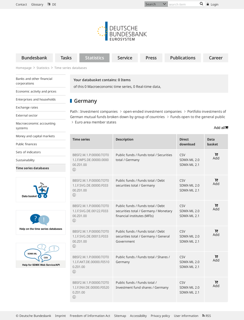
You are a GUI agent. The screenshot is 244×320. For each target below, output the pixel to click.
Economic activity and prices (36, 91)
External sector (27, 115)
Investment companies (99, 111)
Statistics (43, 68)
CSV (182, 155)
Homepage (24, 68)
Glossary (37, 4)
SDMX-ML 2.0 (189, 159)
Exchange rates (27, 107)
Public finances (26, 144)
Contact (21, 4)
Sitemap (120, 316)
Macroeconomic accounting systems (35, 125)
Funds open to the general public (197, 116)
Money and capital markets (35, 136)
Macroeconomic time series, (109, 86)
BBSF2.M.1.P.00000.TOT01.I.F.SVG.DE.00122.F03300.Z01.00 (90, 210)
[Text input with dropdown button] (186, 4)
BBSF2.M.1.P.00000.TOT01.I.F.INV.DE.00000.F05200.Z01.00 (90, 287)
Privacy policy (160, 316)
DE (52, 4)
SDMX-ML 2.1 (189, 164)
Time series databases (70, 68)
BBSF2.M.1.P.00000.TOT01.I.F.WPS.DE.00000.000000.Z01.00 (90, 160)
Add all (221, 128)
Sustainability (25, 160)
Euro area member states (95, 122)
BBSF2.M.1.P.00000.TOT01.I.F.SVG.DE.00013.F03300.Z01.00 (90, 236)
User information (186, 316)
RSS (206, 316)
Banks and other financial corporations (34, 80)
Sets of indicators (28, 152)
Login (212, 4)
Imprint (60, 316)
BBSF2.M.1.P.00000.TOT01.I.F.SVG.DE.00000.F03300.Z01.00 (90, 185)
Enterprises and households (36, 99)
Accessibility (138, 316)
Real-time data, (147, 86)
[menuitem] (34, 57)
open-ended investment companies (152, 111)
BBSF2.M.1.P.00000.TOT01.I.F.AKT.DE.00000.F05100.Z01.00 (90, 262)
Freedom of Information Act (90, 316)
